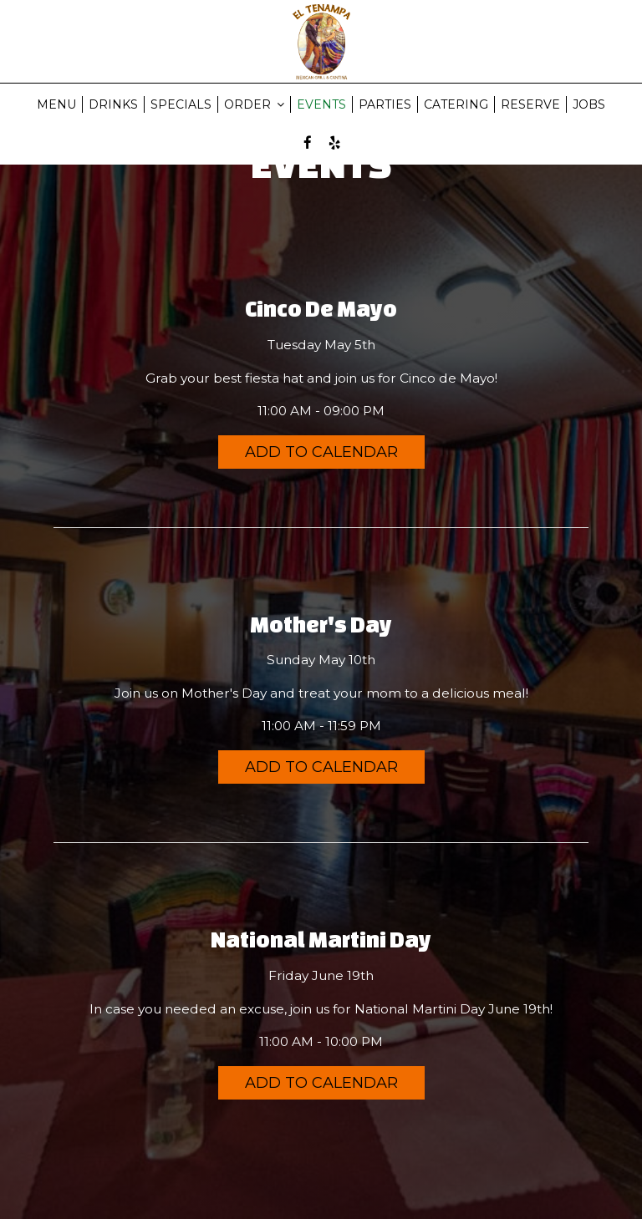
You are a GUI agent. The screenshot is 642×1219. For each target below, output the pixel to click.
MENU (56, 104)
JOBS (589, 104)
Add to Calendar (321, 452)
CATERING (456, 104)
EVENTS (321, 104)
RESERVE (530, 104)
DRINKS (113, 104)
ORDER (254, 104)
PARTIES (385, 104)
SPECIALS (180, 104)
